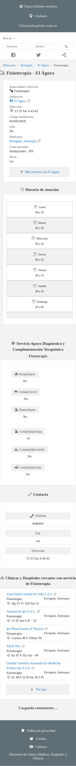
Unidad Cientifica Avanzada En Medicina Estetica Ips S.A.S (33, 665)
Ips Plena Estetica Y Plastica (27, 628)
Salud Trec (15, 646)
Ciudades (38, 15)
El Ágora (43, 65)
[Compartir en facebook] (12, 54)
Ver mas (38, 689)
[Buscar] (67, 47)
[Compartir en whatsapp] (63, 54)
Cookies (38, 739)
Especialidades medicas (38, 6)
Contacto (38, 747)
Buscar (9, 38)
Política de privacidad (38, 731)
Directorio (9, 65)
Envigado (26, 65)
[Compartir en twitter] (38, 54)
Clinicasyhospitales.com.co (38, 25)
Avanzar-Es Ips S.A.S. (23, 611)
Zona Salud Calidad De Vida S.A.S (31, 594)
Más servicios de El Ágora (39, 172)
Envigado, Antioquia (25, 141)
